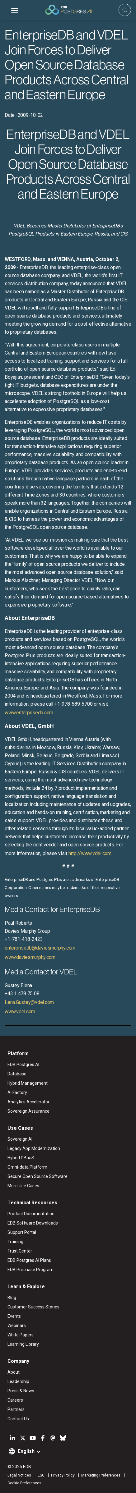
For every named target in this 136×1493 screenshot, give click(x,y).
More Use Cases (23, 1185)
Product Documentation (30, 1213)
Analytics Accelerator (28, 1101)
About (13, 1372)
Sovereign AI (19, 1139)
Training (15, 1241)
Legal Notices (19, 1475)
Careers (15, 1400)
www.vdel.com (20, 1011)
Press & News (20, 1390)
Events (14, 1316)
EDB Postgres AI (23, 1064)
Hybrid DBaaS (20, 1157)
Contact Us (18, 1418)
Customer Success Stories (33, 1306)
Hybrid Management (27, 1083)
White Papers (20, 1334)
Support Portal (21, 1232)
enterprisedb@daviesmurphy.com (40, 948)
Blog (11, 1297)
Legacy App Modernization (33, 1148)
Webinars (16, 1325)
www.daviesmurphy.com (30, 957)
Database (16, 1073)
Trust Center (19, 1250)
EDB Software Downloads (32, 1223)
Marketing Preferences (100, 1475)
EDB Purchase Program (30, 1269)
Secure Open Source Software (37, 1176)
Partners (16, 1409)
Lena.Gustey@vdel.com (29, 1002)
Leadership (18, 1381)
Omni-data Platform (27, 1167)
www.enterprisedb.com (29, 713)
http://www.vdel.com (89, 853)
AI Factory (17, 1092)
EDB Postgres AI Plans (29, 1260)
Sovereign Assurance (28, 1111)
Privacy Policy (63, 1475)
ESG (41, 1475)
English (26, 1451)
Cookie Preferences (24, 1483)
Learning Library (23, 1344)
